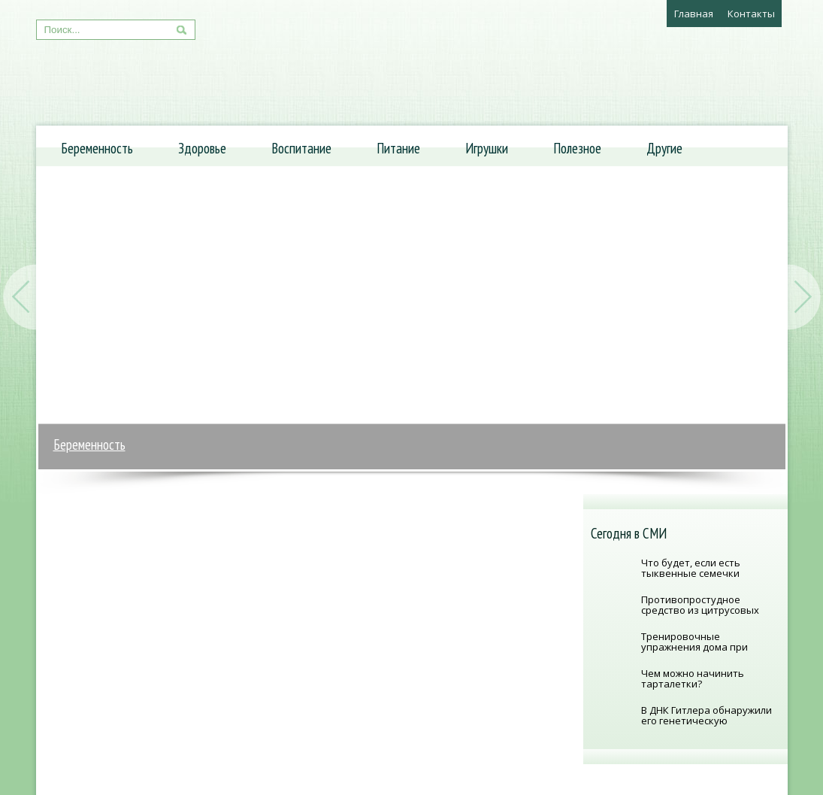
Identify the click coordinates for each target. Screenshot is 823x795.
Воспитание (301, 148)
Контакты (751, 13)
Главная (693, 13)
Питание (398, 148)
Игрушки (486, 148)
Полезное (577, 148)
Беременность (97, 148)
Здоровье (202, 148)
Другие (664, 148)
